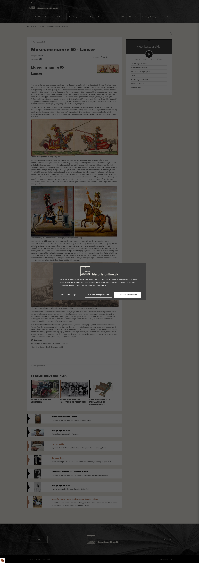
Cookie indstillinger (68, 295)
